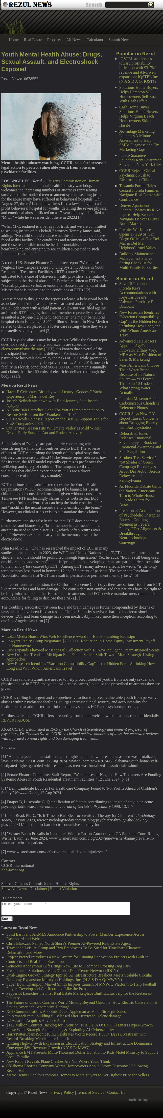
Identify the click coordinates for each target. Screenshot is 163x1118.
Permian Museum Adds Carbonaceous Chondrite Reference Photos (139, 403)
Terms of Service (90, 1092)
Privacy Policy (62, 1092)
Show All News (14, 888)
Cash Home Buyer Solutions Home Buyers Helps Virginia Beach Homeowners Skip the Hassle (138, 116)
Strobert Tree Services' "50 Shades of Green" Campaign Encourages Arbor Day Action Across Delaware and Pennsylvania (139, 468)
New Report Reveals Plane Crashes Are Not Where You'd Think (58, 1061)
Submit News (119, 40)
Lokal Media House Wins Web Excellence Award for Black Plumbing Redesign (70, 636)
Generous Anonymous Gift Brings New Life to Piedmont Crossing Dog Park (68, 966)
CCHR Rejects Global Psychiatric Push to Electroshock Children (137, 175)
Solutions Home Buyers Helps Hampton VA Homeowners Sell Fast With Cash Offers (138, 94)
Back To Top (138, 1100)
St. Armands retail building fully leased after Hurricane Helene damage (64, 1016)
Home (14, 40)
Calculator (95, 40)
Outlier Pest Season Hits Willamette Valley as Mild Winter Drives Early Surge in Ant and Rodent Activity (53, 430)
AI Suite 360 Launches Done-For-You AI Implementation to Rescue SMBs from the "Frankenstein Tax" (55, 412)
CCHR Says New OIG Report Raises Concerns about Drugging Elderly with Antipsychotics (138, 420)
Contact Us (116, 1092)
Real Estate (33, 40)
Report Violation (63, 888)
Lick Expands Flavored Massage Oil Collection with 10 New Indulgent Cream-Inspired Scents (83, 650)
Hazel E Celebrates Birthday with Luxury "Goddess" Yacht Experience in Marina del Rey (54, 394)
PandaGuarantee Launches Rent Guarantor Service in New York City (140, 160)
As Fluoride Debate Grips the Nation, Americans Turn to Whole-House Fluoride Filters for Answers (140, 495)
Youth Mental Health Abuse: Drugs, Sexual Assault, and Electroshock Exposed (51, 61)
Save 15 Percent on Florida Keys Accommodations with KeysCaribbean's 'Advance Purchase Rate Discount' (138, 294)
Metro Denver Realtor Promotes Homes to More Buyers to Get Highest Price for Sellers (77, 1075)
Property (54, 40)
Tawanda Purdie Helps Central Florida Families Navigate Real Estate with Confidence (140, 193)
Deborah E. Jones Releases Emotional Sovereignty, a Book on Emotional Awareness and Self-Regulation (140, 442)
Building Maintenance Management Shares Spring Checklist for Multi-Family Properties (138, 261)
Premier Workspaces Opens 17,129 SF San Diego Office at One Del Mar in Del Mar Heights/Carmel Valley (139, 238)
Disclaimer (38, 888)
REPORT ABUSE (16, 720)
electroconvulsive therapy (22, 349)
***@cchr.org (12, 870)
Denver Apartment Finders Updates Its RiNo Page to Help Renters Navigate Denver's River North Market (139, 214)
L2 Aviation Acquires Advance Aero (35, 1020)
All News (74, 40)
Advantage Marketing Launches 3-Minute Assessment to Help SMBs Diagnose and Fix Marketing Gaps (139, 140)
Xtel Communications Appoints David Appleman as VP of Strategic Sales (66, 1011)
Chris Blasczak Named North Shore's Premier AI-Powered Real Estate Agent (68, 943)
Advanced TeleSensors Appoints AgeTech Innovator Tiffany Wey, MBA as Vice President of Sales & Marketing (140, 350)
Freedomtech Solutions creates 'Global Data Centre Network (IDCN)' (62, 970)
